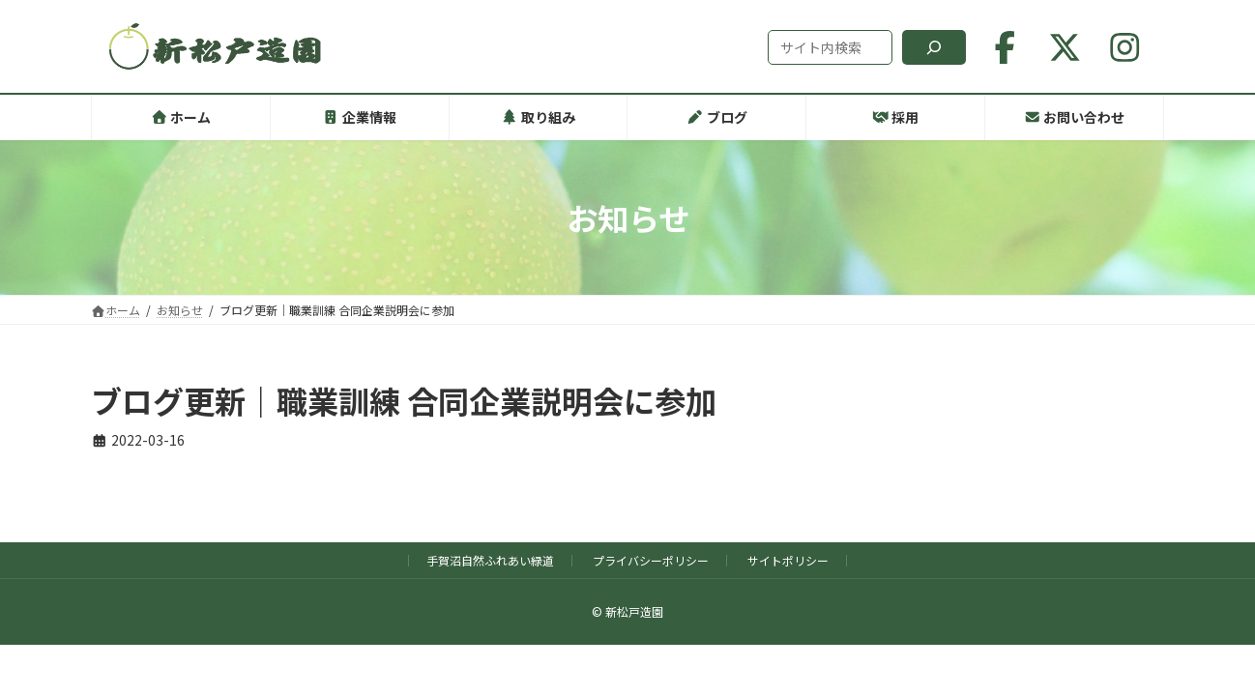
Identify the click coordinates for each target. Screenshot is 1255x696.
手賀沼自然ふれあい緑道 (490, 560)
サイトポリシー (788, 560)
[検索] (934, 47)
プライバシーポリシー (651, 560)
